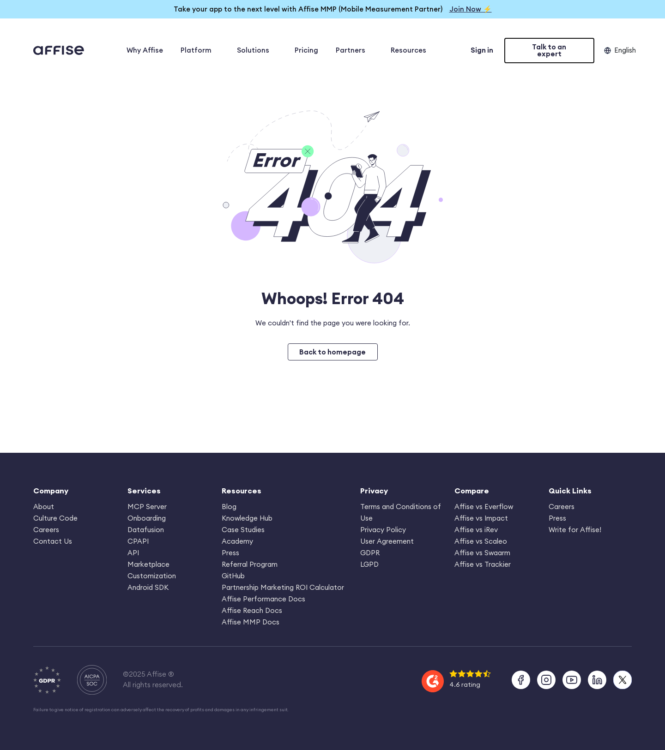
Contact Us (52, 541)
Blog (229, 506)
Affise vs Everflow (483, 506)
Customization (151, 575)
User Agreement (387, 541)
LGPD (369, 564)
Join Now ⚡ (470, 9)
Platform (200, 50)
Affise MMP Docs (250, 622)
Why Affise (145, 50)
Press (230, 552)
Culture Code (55, 518)
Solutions (257, 50)
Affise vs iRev (476, 529)
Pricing (306, 50)
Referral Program (250, 564)
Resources (412, 50)
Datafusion (145, 529)
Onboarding (146, 518)
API (133, 552)
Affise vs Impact (481, 518)
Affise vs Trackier (482, 564)
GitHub (233, 575)
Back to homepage (332, 352)
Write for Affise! (575, 529)
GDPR (370, 552)
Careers (46, 529)
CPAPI (138, 541)
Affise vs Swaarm (482, 552)
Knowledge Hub (247, 518)
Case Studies (243, 529)
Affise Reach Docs (252, 610)
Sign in (482, 50)
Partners (354, 50)
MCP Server (147, 506)
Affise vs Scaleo (480, 541)
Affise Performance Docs (263, 598)
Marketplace (148, 564)
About (43, 506)
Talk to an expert (549, 50)
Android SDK (148, 587)
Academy (237, 541)
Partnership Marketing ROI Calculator (283, 587)
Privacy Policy (383, 529)
